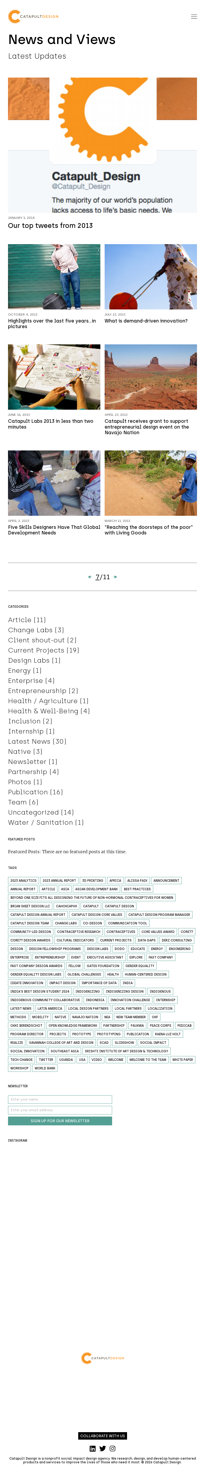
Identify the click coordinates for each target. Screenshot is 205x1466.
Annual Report (23, 891)
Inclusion (24, 723)
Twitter (46, 1062)
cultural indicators (75, 942)
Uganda (66, 1062)
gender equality (139, 968)
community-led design (30, 934)
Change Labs (30, 632)
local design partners (88, 1011)
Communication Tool (127, 925)
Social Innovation (27, 1053)
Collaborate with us (102, 1438)
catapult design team (29, 925)
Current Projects (36, 652)
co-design (92, 925)
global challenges (84, 976)
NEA (107, 1019)
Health (113, 976)
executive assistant (105, 959)
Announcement (166, 883)
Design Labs (29, 662)
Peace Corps (160, 1028)
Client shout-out (36, 642)
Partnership (27, 774)
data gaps (147, 942)
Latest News (29, 743)
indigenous (160, 994)
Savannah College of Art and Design (61, 1045)
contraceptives (121, 934)
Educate (138, 951)
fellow (75, 968)
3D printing (92, 883)
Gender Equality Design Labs (35, 976)
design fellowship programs (55, 951)
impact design (62, 985)
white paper (182, 1062)
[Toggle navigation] (194, 16)
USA (82, 1062)
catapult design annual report (37, 917)
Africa (115, 883)
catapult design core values (97, 917)
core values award (158, 934)
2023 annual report (59, 883)
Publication (28, 794)
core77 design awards (30, 942)
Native (19, 754)
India (128, 985)
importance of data (99, 985)
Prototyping (109, 1036)
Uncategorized (33, 814)
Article (19, 622)
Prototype (81, 1036)
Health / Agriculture (43, 703)
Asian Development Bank (96, 891)
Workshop (19, 1070)
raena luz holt (168, 1036)
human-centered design (146, 976)
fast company (161, 959)
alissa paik (137, 883)
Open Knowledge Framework (73, 1028)
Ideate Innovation (26, 985)
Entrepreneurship (37, 693)
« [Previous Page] (89, 578)
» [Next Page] (115, 578)
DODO (120, 951)
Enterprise (25, 683)
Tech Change (21, 1062)
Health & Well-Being (43, 713)
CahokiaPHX (66, 908)
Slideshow (124, 1045)
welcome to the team (147, 1062)
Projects (58, 1036)
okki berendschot (26, 1028)
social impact (153, 1045)
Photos (19, 784)
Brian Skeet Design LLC (30, 908)
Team (17, 804)
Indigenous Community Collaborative (45, 1002)
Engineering (180, 951)
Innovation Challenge (130, 1002)
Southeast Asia (65, 1053)
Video (97, 1062)
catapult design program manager (159, 917)
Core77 (187, 934)
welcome (115, 1062)
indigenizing (88, 994)
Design (16, 951)
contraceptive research (78, 934)
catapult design (119, 908)
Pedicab (185, 1028)
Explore (136, 959)
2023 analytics (23, 883)
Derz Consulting (177, 942)
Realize (16, 1045)
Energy (19, 672)
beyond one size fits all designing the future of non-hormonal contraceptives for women (91, 900)
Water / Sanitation (40, 824)
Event (76, 959)
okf (155, 1019)
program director (27, 1036)
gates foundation (103, 968)
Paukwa (137, 1028)
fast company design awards (36, 968)
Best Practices (137, 891)
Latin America (50, 1011)
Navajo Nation (85, 1019)
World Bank (45, 1070)
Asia (65, 891)
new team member (131, 1019)
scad (104, 1045)
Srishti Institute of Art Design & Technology (126, 1053)
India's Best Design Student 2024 (39, 994)
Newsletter (27, 764)
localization (160, 1011)
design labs (97, 951)
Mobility (40, 1019)
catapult (91, 908)
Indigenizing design (125, 994)
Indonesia (95, 1002)
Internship (26, 733)
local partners (128, 1011)
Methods (18, 1019)
